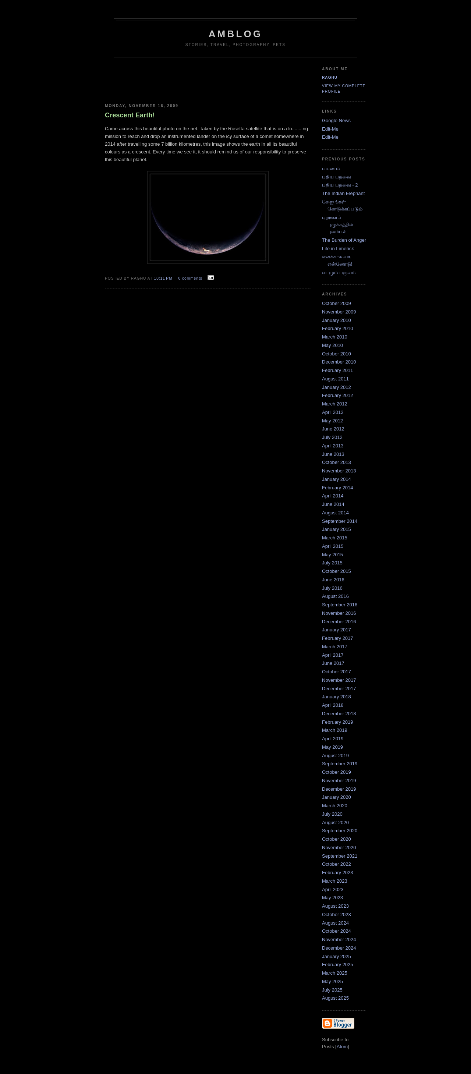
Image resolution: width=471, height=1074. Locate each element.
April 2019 (333, 738)
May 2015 (332, 554)
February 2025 (337, 964)
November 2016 (339, 613)
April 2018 (333, 705)
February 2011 (337, 370)
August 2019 (335, 755)
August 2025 (335, 998)
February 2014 (337, 487)
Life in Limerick (338, 248)
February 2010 (337, 328)
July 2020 (332, 814)
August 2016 (335, 596)
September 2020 (339, 830)
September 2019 (339, 763)
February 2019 (337, 722)
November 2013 (339, 471)
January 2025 (336, 956)
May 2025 (332, 981)
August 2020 (335, 822)
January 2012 (336, 387)
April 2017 (333, 655)
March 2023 (334, 881)
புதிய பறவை (336, 177)
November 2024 (339, 939)
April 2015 (333, 546)
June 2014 (333, 504)
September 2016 (339, 604)
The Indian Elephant (343, 193)
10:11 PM (164, 278)
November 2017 (339, 680)
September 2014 (339, 521)
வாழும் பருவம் (338, 272)
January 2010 (336, 320)
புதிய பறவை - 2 (340, 185)
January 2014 (336, 479)
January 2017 (336, 629)
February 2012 (337, 395)
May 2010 (332, 345)
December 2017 (339, 688)
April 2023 (333, 889)
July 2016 (332, 588)
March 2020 (334, 805)
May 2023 (332, 897)
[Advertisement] (240, 77)
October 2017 (336, 671)
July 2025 (332, 990)
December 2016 (339, 621)
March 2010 (334, 337)
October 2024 (336, 931)
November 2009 (339, 312)
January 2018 (336, 696)
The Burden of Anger (344, 240)
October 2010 (336, 354)
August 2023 (335, 906)
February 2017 (337, 638)
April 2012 (333, 412)
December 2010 (339, 362)
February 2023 (337, 872)
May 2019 (332, 747)
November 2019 (339, 780)
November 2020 (339, 847)
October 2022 (336, 864)
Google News (336, 120)
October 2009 (336, 303)
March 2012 (334, 404)
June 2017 (333, 663)
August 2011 (335, 379)
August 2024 (335, 923)
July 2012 (332, 437)
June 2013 (333, 454)
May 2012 (332, 420)
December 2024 (339, 948)
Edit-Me (330, 129)
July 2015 (332, 563)
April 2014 (333, 496)
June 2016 (333, 579)
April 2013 (333, 446)
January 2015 (336, 529)
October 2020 (336, 839)
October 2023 (336, 914)
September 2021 (339, 856)
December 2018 (339, 713)
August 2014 (335, 512)
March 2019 (334, 730)
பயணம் (331, 168)
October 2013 (336, 462)
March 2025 (334, 973)
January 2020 (336, 797)
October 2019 (336, 772)
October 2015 (336, 571)
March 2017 (334, 646)
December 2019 (339, 789)
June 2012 (333, 429)
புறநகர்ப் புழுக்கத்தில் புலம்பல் (337, 224)
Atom (342, 1046)
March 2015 (334, 537)
